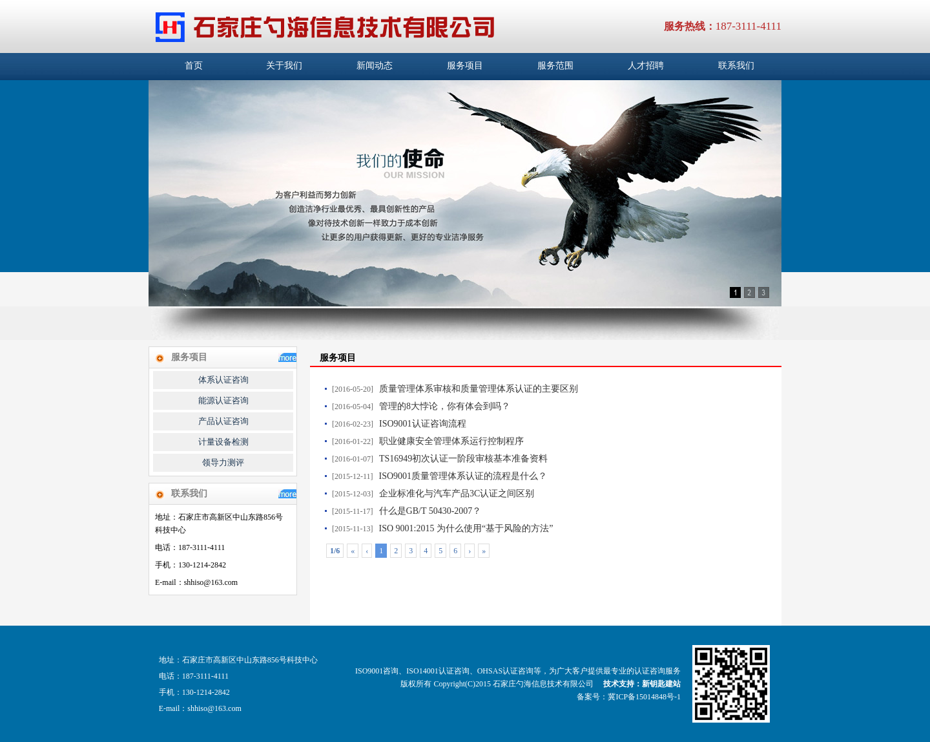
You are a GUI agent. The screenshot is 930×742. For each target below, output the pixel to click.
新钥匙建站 (661, 683)
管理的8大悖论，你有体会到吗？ (444, 406)
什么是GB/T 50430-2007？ (430, 511)
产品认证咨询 (223, 421)
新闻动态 (374, 65)
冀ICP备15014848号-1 (644, 696)
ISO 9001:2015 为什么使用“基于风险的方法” (466, 528)
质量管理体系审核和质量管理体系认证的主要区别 (478, 389)
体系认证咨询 (223, 380)
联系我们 (736, 65)
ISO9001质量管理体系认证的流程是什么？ (463, 476)
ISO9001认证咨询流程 (422, 424)
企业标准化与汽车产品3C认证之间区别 (456, 493)
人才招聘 (646, 65)
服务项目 (465, 65)
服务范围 (555, 65)
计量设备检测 (223, 442)
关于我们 (284, 65)
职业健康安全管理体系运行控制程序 (451, 441)
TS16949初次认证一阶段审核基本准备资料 (463, 458)
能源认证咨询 (223, 400)
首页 (194, 65)
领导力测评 (223, 462)
